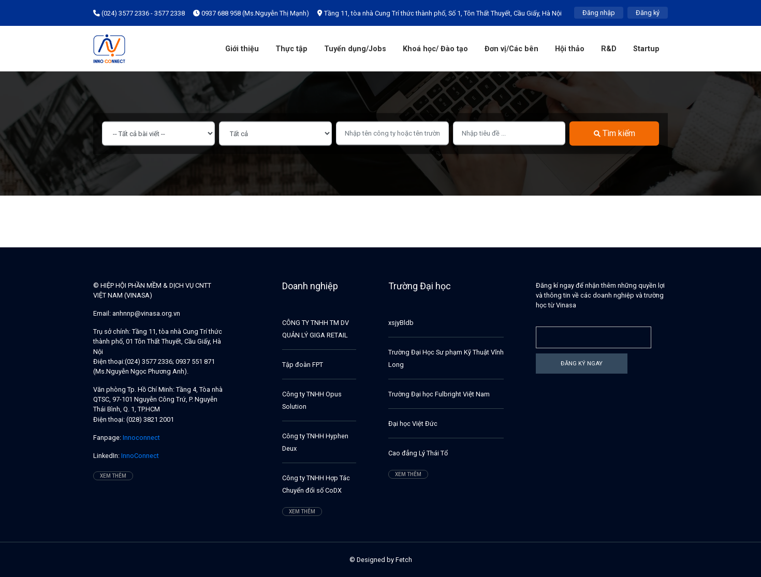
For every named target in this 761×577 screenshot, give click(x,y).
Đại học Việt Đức (412, 423)
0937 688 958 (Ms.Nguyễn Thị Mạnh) (251, 13)
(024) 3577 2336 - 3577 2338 (139, 13)
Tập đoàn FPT (302, 364)
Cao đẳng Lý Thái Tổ (418, 453)
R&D (609, 49)
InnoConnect (139, 456)
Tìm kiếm (614, 133)
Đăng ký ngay (582, 363)
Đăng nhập (598, 13)
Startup (646, 49)
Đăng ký (648, 13)
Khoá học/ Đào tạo (435, 49)
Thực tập (291, 49)
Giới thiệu (242, 49)
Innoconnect (140, 437)
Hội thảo (569, 49)
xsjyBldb (401, 323)
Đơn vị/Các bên (511, 49)
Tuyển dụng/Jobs (355, 49)
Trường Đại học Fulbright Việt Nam (439, 394)
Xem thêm (113, 476)
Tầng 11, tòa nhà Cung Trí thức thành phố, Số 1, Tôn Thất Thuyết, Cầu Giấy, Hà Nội (439, 13)
